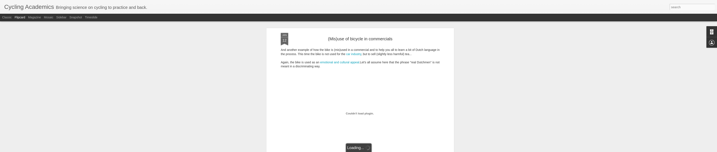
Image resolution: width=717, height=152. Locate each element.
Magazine (34, 17)
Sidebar (61, 17)
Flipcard (20, 17)
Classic (7, 17)
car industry (353, 54)
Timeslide (91, 17)
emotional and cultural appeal (339, 62)
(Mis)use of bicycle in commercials (360, 39)
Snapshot (75, 17)
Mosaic (48, 17)
